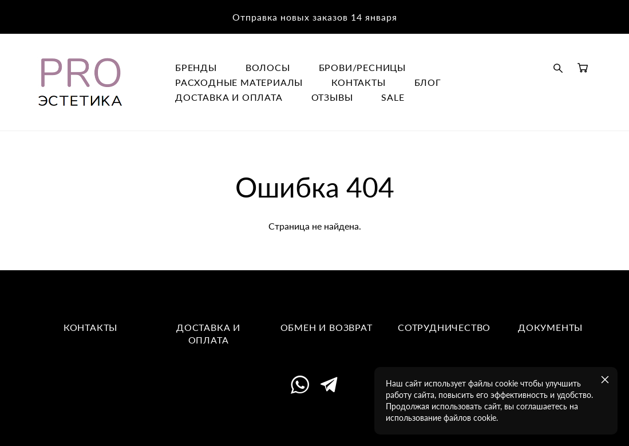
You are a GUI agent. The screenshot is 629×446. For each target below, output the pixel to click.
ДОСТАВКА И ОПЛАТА (229, 97)
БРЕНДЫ (196, 67)
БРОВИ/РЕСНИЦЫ (362, 67)
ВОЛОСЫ (268, 67)
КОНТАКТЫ (358, 82)
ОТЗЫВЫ (332, 97)
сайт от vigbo (314, 420)
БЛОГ (427, 82)
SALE (392, 97)
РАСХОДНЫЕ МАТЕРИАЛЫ (239, 82)
